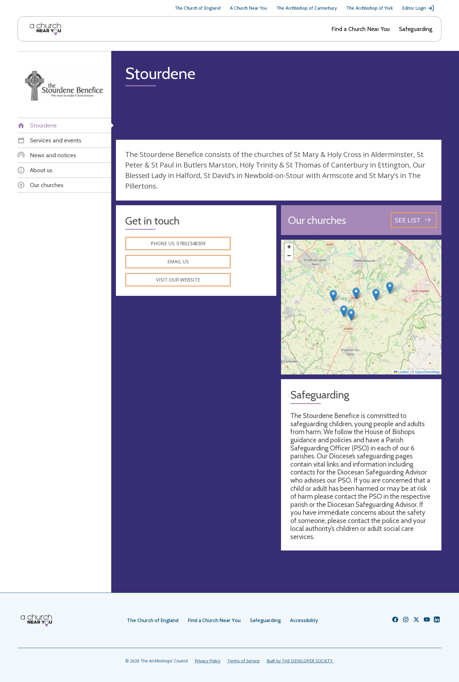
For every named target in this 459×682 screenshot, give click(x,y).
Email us (178, 261)
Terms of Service (243, 661)
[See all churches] (414, 220)
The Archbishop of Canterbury (306, 8)
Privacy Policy (207, 661)
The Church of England (197, 8)
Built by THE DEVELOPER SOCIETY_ (300, 661)
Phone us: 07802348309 (178, 243)
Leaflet (401, 372)
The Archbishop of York (369, 8)
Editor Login (418, 8)
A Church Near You (248, 8)
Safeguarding (415, 28)
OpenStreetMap (427, 372)
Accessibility (304, 620)
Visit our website (178, 280)
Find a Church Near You (360, 28)
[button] (333, 296)
